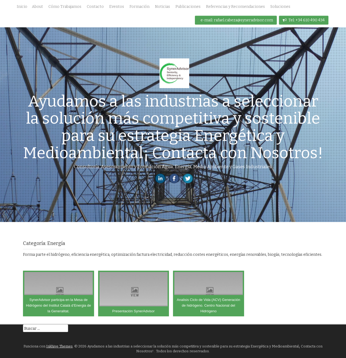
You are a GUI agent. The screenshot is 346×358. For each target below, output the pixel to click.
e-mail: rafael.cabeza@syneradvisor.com (237, 20)
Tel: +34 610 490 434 (304, 20)
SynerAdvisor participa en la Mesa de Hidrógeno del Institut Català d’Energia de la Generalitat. (58, 305)
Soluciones (280, 6)
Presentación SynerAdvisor (133, 311)
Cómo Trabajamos (64, 6)
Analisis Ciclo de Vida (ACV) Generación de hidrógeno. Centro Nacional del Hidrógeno (208, 305)
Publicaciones (188, 6)
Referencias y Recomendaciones (235, 6)
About (37, 6)
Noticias (162, 6)
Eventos (116, 6)
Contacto (95, 6)
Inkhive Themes (59, 346)
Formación (139, 6)
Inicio (22, 6)
